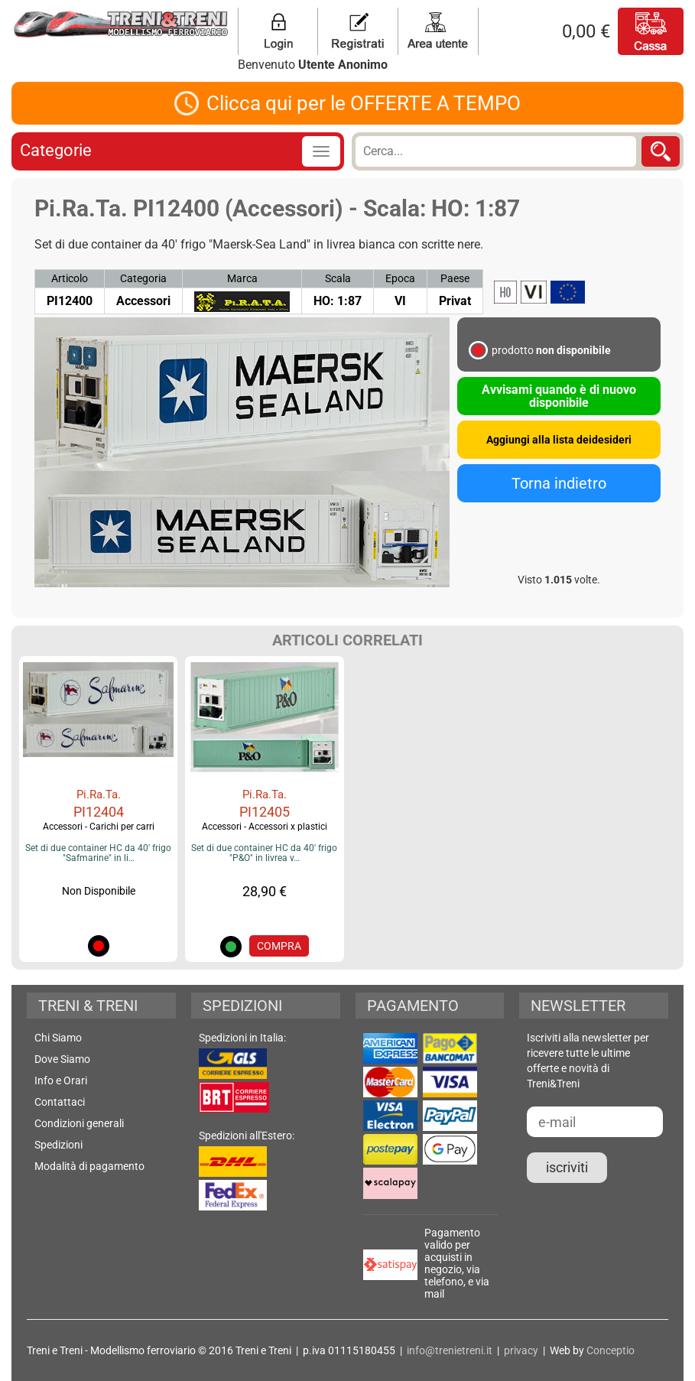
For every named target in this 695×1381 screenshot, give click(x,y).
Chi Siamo (58, 1038)
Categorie (56, 150)
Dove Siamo (62, 1059)
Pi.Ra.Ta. (98, 794)
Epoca (400, 278)
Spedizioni (58, 1145)
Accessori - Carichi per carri (98, 826)
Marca (242, 278)
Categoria (143, 278)
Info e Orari (60, 1080)
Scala (338, 278)
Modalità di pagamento (89, 1166)
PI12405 (264, 812)
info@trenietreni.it (449, 1350)
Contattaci (59, 1102)
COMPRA (279, 946)
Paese (454, 278)
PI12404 (98, 812)
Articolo (69, 278)
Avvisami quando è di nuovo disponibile (559, 396)
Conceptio (610, 1350)
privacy (521, 1350)
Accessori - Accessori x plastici (264, 826)
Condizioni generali (79, 1123)
